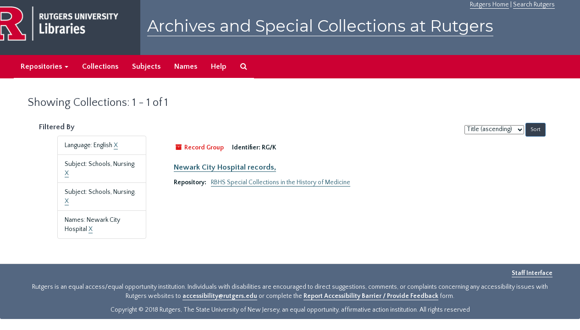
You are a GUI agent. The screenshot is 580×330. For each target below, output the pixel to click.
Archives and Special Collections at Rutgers (320, 26)
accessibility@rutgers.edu (219, 296)
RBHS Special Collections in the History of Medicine (280, 182)
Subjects (146, 66)
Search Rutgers (534, 4)
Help (218, 66)
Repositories (44, 66)
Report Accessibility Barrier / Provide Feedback (371, 296)
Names (185, 66)
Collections (100, 66)
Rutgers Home (489, 4)
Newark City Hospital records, (225, 167)
